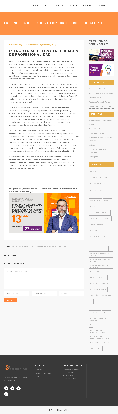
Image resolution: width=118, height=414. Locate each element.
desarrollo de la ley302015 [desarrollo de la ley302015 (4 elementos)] (100, 218)
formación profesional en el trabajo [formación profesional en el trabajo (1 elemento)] (100, 254)
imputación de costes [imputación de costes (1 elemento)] (98, 289)
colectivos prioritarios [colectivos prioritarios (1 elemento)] (98, 195)
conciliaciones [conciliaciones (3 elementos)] (95, 200)
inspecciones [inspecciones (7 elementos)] (106, 295)
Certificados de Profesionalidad (39, 45)
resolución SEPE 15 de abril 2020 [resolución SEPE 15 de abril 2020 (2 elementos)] (100, 343)
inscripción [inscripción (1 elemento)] (94, 295)
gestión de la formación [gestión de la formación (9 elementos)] (99, 283)
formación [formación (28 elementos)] (93, 230)
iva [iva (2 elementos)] (91, 301)
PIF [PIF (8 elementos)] (91, 324)
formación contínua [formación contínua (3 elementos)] (97, 242)
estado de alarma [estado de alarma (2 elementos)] (96, 224)
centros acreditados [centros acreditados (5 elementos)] (97, 183)
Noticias (92, 145)
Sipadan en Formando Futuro (99, 102)
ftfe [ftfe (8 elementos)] (97, 271)
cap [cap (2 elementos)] (106, 177)
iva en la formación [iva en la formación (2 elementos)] (102, 301)
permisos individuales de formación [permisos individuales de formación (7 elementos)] (99, 319)
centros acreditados (20, 246)
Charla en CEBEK (95, 98)
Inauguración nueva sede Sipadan (101, 93)
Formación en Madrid (97, 89)
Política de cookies (43, 377)
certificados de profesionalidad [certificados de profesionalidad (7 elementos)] (96, 189)
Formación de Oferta (96, 133)
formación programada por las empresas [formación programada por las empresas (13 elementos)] (100, 266)
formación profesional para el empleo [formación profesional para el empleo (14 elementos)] (100, 260)
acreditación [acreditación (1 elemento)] (94, 171)
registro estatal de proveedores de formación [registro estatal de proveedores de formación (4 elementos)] (99, 337)
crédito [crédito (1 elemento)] (92, 206)
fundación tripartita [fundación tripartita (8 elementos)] (98, 277)
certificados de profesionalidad (43, 246)
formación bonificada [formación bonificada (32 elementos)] (98, 236)
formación (63, 246)
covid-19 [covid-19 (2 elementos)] (107, 200)
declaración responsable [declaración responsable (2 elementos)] (99, 212)
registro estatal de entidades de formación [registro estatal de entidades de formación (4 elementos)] (99, 331)
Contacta (39, 369)
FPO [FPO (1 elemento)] (91, 271)
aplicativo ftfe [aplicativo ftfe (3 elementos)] (95, 177)
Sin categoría (93, 157)
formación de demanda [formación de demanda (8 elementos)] (98, 248)
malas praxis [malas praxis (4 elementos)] (94, 312)
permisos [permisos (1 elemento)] (106, 312)
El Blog (53, 45)
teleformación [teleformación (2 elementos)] (95, 348)
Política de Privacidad (44, 373)
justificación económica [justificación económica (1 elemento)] (99, 307)
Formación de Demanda (97, 129)
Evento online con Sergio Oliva (100, 106)
